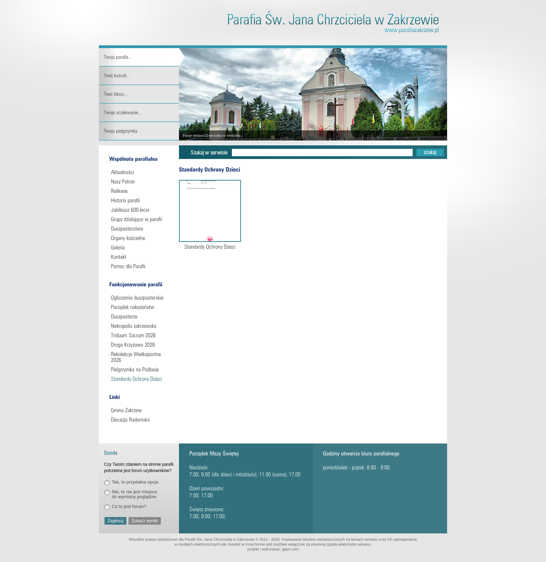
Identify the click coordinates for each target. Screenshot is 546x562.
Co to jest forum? (129, 506)
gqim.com (290, 549)
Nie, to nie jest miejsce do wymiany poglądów (134, 494)
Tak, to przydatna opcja (135, 482)
